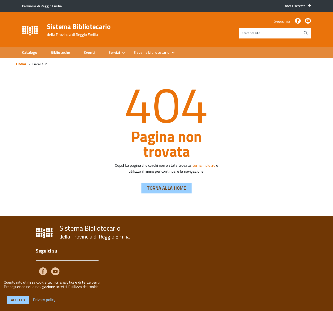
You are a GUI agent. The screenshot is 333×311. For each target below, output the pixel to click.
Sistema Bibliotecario (79, 30)
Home (21, 64)
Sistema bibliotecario (152, 52)
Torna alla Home (166, 188)
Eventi (89, 52)
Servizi (114, 52)
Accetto (18, 300)
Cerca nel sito (251, 33)
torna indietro (203, 165)
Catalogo (29, 52)
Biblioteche (60, 52)
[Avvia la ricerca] (305, 33)
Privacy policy (44, 299)
